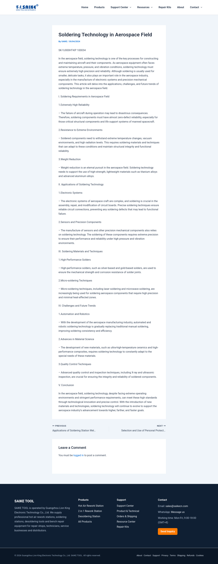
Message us (178, 512)
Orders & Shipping (127, 516)
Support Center (124, 7)
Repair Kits (167, 7)
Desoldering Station (89, 516)
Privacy (165, 555)
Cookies (200, 555)
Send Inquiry (167, 531)
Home (90, 7)
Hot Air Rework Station (91, 505)
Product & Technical (128, 510)
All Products (85, 521)
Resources (148, 7)
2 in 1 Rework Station (90, 510)
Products (104, 7)
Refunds (191, 555)
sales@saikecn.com (177, 506)
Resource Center (126, 521)
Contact (196, 7)
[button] (133, 7)
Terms (173, 555)
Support (156, 555)
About (181, 7)
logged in (78, 455)
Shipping (181, 555)
